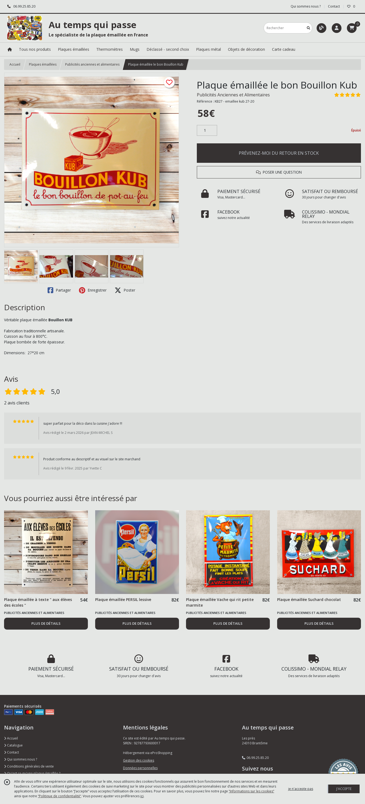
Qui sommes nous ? (20, 759)
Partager (59, 290)
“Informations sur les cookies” (251, 791)
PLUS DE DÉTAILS (46, 623)
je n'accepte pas (300, 788)
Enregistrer (93, 290)
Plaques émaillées (43, 64)
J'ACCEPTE (343, 788)
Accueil (14, 64)
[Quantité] (207, 130)
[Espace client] (337, 28)
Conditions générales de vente (29, 766)
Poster (125, 290)
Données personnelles (140, 768)
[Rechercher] (308, 28)
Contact (334, 6)
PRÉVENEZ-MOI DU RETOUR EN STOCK (279, 153)
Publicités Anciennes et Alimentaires (233, 95)
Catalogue (13, 745)
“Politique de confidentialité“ (59, 796)
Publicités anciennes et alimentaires (92, 64)
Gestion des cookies (138, 760)
